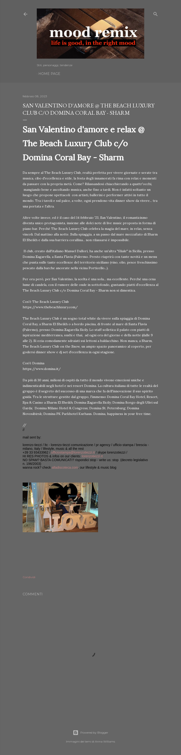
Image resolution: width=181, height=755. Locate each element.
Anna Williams (105, 741)
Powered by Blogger (90, 732)
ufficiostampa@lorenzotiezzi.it (73, 452)
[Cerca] (155, 13)
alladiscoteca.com (65, 467)
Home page (49, 74)
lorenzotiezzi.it (92, 456)
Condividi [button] (29, 577)
